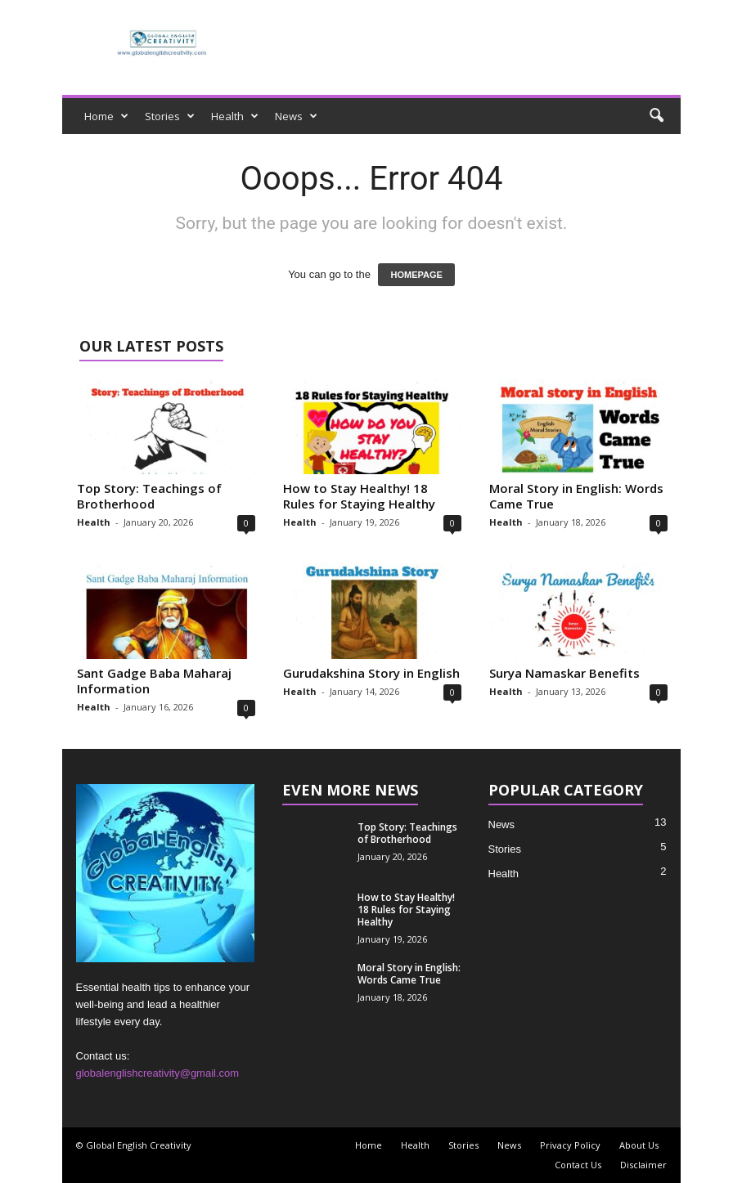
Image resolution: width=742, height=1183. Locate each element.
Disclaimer (643, 1164)
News (296, 116)
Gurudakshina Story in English (371, 673)
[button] (656, 116)
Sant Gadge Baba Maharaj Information (154, 681)
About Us (639, 1145)
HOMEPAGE (416, 275)
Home (106, 116)
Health (235, 116)
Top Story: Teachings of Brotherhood (149, 496)
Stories (170, 116)
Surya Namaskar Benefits (564, 673)
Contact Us (578, 1164)
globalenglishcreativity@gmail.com (158, 1073)
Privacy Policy (570, 1145)
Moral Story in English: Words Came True (576, 496)
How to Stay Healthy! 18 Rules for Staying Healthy (359, 496)
